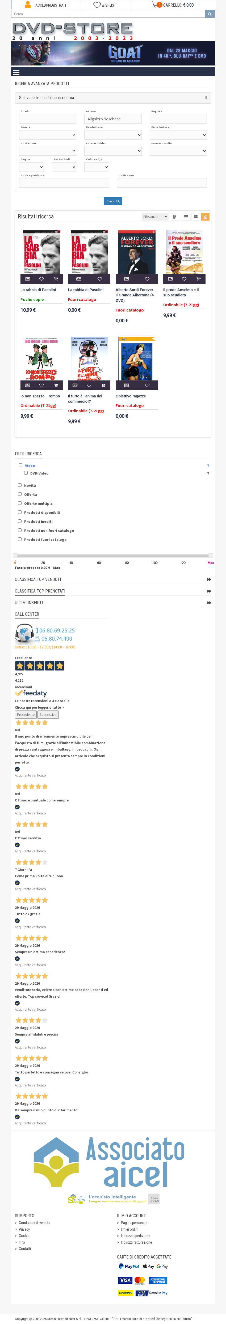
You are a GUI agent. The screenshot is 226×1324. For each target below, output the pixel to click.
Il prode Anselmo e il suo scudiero (181, 292)
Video (30, 465)
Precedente (26, 714)
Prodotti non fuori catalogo (49, 530)
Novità (30, 485)
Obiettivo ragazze (131, 396)
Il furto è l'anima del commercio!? (85, 399)
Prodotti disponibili (42, 512)
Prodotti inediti (38, 521)
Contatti (25, 1249)
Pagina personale (134, 1223)
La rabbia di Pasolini (38, 290)
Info (22, 1242)
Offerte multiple (38, 503)
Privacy (24, 1229)
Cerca (113, 201)
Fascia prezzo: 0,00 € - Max (37, 567)
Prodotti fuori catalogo (45, 539)
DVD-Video (39, 473)
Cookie (24, 1236)
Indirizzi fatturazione (136, 1242)
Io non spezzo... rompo (40, 396)
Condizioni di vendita (34, 1223)
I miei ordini (129, 1229)
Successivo (48, 714)
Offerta (30, 494)
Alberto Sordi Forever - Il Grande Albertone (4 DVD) (135, 295)
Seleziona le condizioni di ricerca (46, 97)
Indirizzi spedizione (135, 1236)
